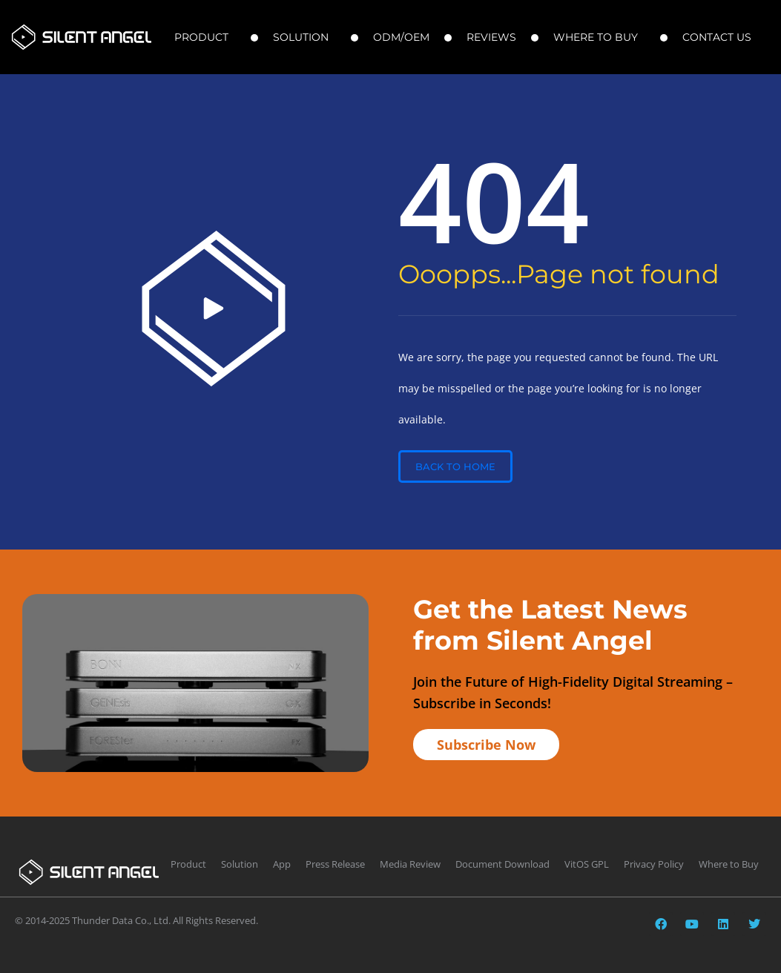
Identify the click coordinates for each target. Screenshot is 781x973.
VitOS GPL (586, 864)
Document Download (502, 864)
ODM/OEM (401, 37)
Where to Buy (599, 37)
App (282, 864)
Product (205, 37)
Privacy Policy (654, 864)
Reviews (491, 37)
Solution (304, 37)
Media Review (410, 864)
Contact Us (720, 37)
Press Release (335, 864)
